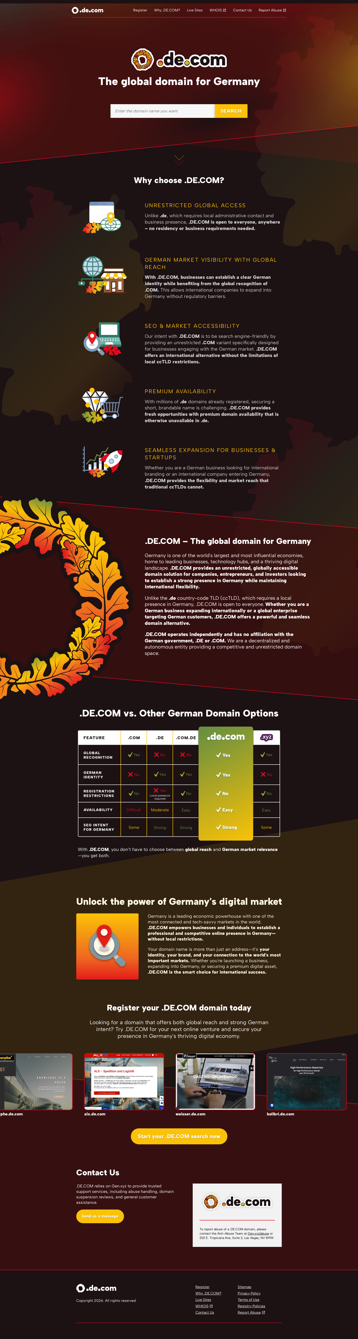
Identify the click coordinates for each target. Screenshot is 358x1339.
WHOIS (216, 10)
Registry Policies (251, 1306)
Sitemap (244, 1287)
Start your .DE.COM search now (179, 1136)
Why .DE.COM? (167, 10)
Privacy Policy (249, 1293)
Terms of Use (248, 1300)
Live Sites (195, 10)
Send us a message (100, 1216)
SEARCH (231, 111)
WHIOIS (201, 1306)
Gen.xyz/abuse (258, 1234)
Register (140, 10)
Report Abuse (270, 10)
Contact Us (242, 10)
